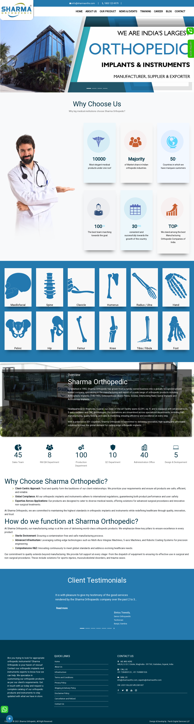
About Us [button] (91, 11)
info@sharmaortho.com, (127, 680)
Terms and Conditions (63, 677)
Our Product (108, 11)
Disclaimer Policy (61, 693)
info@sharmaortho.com (82, 3)
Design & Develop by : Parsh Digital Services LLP (169, 721)
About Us (58, 667)
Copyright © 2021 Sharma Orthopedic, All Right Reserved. (29, 721)
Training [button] (145, 11)
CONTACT (180, 11)
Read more (62, 608)
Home (79, 11)
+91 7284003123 (124, 672)
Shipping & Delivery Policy (65, 688)
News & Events (128, 11)
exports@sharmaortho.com (150, 680)
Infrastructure (60, 672)
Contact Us (59, 704)
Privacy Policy (60, 683)
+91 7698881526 (139, 672)
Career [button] (158, 11)
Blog (169, 11)
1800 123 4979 (110, 3)
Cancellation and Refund (64, 699)
